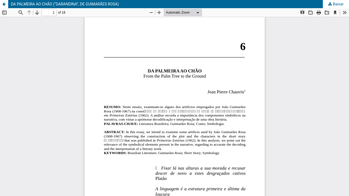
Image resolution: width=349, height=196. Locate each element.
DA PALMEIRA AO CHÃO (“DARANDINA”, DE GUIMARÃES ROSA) (65, 4)
